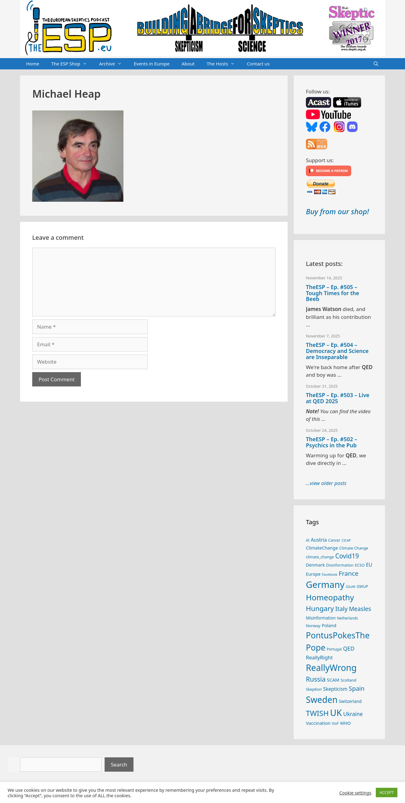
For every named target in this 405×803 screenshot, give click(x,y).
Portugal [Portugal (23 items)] (334, 649)
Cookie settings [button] (355, 792)
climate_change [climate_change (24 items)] (320, 557)
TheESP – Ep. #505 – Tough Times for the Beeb (332, 293)
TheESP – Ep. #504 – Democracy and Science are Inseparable (337, 351)
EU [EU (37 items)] (369, 564)
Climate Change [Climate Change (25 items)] (353, 548)
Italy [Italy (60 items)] (341, 609)
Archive (113, 64)
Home (32, 64)
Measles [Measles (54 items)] (360, 609)
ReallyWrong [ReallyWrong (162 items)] (331, 667)
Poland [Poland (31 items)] (329, 625)
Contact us (258, 64)
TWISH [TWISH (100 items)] (317, 713)
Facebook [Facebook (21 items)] (329, 574)
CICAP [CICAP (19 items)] (346, 540)
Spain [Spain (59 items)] (357, 688)
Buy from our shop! (337, 211)
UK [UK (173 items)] (336, 712)
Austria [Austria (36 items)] (319, 539)
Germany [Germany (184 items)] (325, 584)
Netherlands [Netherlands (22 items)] (347, 618)
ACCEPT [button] (386, 792)
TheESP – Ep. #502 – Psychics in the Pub (331, 442)
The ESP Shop (72, 64)
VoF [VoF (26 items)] (335, 723)
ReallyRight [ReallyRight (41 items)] (319, 657)
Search (119, 764)
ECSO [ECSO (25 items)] (360, 565)
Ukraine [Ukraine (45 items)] (353, 713)
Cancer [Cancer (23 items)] (334, 540)
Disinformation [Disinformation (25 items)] (340, 565)
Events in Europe (152, 64)
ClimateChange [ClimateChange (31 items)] (322, 548)
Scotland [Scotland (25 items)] (348, 680)
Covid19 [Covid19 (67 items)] (347, 556)
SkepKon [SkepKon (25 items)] (314, 689)
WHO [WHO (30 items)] (345, 723)
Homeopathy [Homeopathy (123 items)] (330, 597)
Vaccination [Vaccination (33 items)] (318, 723)
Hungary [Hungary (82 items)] (320, 608)
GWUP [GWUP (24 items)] (362, 586)
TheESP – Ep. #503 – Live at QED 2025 (337, 398)
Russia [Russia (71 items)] (316, 679)
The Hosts (224, 64)
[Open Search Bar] (376, 64)
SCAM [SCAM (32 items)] (333, 680)
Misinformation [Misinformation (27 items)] (321, 618)
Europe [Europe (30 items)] (313, 574)
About (188, 64)
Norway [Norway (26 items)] (313, 625)
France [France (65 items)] (348, 573)
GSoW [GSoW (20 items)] (350, 586)
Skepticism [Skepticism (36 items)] (335, 689)
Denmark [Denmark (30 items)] (315, 565)
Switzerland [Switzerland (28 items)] (350, 701)
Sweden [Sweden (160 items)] (322, 699)
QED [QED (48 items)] (349, 648)
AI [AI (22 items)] (308, 540)
